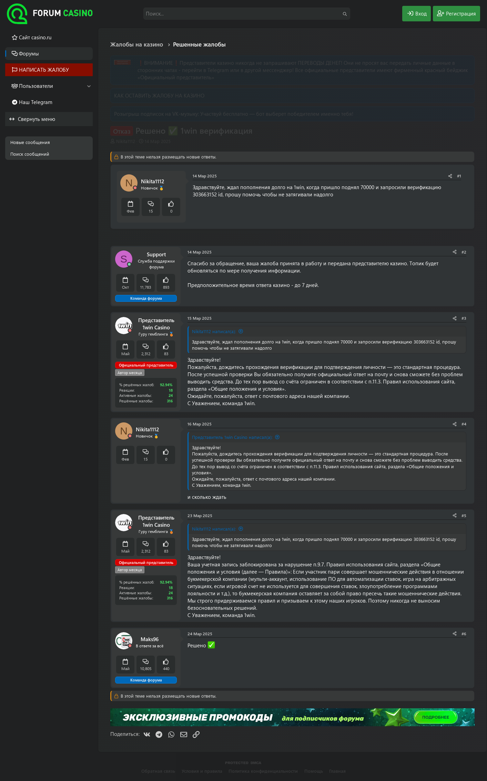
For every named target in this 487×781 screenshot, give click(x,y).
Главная (337, 771)
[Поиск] (246, 14)
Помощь (313, 771)
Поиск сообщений (29, 154)
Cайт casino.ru (35, 37)
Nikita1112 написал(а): (214, 331)
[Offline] (135, 188)
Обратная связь (158, 771)
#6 (463, 633)
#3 (463, 318)
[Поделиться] (450, 176)
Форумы (29, 53)
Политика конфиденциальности (263, 771)
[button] (89, 86)
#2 (463, 252)
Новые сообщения (30, 142)
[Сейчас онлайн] (129, 264)
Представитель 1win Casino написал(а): (232, 437)
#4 (463, 424)
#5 (463, 515)
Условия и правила (202, 771)
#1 (459, 175)
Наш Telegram (35, 102)
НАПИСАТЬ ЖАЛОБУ (44, 69)
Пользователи (36, 85)
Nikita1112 (125, 141)
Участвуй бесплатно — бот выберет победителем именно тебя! (276, 113)
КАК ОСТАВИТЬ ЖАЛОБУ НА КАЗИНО (159, 95)
